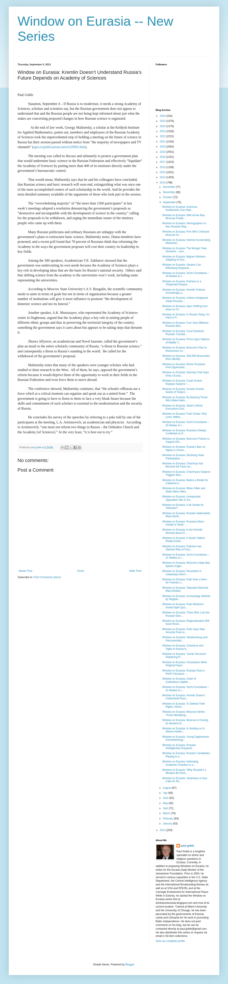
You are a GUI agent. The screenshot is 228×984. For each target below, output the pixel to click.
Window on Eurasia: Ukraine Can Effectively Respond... (181, 266)
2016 (163, 167)
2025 (163, 121)
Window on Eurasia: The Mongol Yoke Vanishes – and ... (184, 250)
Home (80, 570)
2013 (163, 182)
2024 (163, 126)
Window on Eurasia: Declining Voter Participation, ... (183, 457)
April (166, 808)
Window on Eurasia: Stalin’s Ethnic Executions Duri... (182, 407)
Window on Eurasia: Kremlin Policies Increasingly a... (183, 291)
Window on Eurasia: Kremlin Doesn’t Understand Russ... (183, 697)
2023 (163, 131)
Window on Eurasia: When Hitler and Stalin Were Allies (183, 490)
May (166, 803)
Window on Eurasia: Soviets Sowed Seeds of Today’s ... (183, 390)
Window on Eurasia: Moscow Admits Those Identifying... (183, 713)
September (169, 202)
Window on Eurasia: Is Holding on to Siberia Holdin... (183, 730)
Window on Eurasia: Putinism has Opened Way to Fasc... (181, 548)
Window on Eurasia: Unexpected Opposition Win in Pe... (181, 498)
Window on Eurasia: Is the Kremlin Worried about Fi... (182, 531)
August (167, 787)
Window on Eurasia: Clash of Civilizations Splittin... (179, 680)
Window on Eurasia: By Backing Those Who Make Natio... (185, 399)
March (167, 813)
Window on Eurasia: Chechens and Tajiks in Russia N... (182, 647)
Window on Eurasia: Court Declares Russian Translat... (183, 333)
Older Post (135, 570)
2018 (163, 156)
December (169, 186)
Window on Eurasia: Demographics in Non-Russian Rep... (184, 225)
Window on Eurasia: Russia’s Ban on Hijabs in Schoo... (183, 448)
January (168, 823)
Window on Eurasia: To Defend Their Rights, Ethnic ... (183, 705)
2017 (163, 161)
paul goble (187, 845)
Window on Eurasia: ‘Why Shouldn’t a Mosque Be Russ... (184, 771)
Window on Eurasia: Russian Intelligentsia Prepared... (179, 747)
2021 (163, 141)
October (168, 197)
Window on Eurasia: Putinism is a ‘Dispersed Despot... (181, 283)
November (169, 192)
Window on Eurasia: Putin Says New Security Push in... (183, 631)
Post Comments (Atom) (47, 577)
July (165, 792)
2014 (163, 177)
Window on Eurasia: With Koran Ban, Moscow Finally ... (183, 217)
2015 (163, 172)
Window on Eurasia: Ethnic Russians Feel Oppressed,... (183, 366)
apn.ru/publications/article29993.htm (59, 147)
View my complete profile (170, 941)
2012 (163, 830)
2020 (163, 146)
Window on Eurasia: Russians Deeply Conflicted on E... (184, 432)
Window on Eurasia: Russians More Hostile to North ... (183, 523)
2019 (163, 151)
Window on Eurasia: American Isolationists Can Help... (179, 208)
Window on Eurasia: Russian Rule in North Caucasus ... (183, 672)
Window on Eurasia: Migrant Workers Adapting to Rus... (184, 258)
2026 (163, 115)
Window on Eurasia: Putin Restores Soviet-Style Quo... (183, 606)
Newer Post (25, 570)
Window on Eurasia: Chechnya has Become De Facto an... (182, 465)
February (168, 818)
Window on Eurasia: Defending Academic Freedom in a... (180, 763)
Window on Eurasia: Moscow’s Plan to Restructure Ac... (184, 349)
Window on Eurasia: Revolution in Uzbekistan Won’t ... (181, 573)
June (166, 797)
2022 (163, 136)
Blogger (129, 964)
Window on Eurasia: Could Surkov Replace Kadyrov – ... (182, 382)
